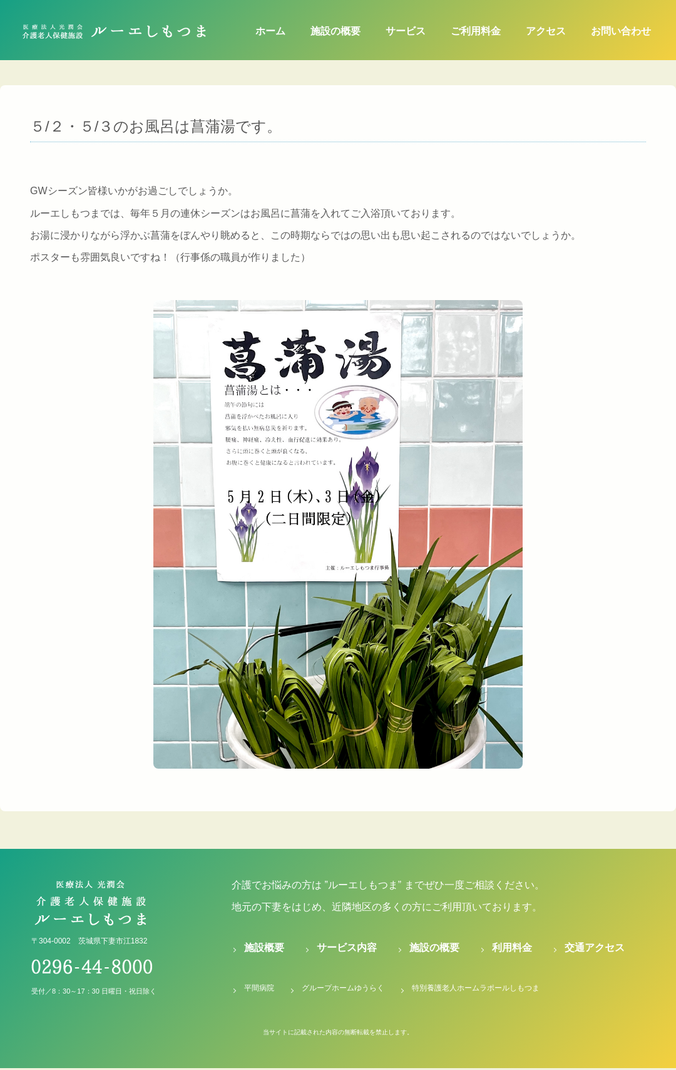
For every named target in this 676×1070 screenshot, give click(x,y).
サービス (406, 31)
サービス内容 (347, 947)
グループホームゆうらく (343, 988)
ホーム (270, 31)
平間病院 (259, 988)
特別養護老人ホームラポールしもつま (476, 988)
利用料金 (512, 947)
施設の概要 (335, 31)
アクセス (546, 31)
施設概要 (264, 947)
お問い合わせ (621, 31)
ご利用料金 (476, 31)
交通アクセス (595, 947)
